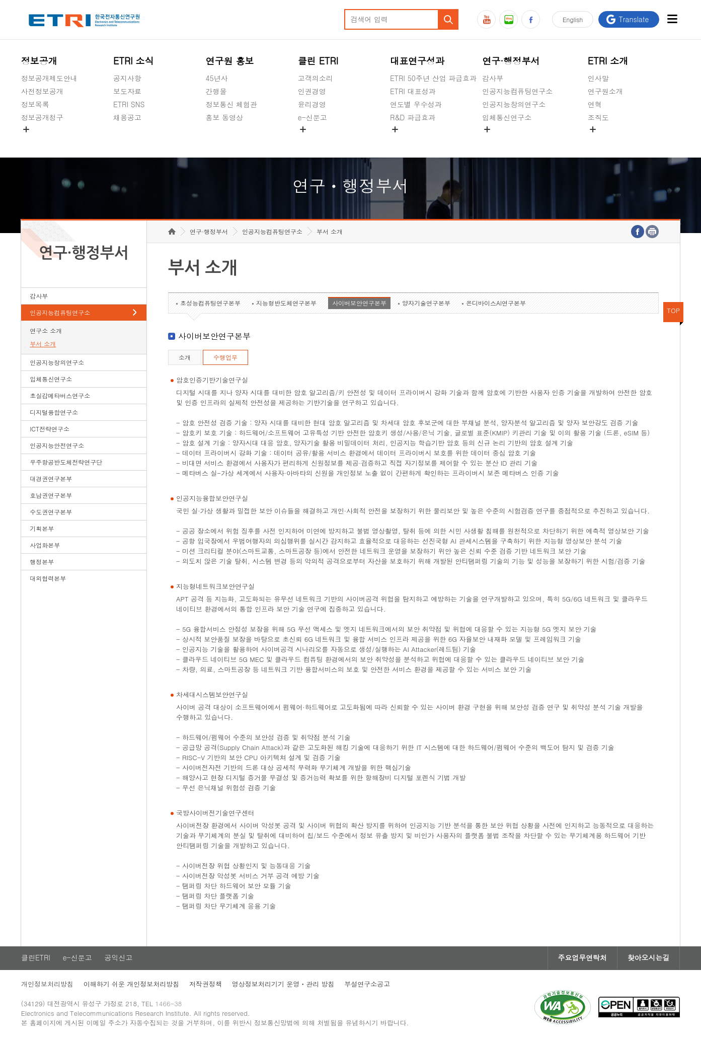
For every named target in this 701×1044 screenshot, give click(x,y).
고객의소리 (315, 78)
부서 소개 (43, 344)
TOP (673, 311)
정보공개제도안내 (49, 78)
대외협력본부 (48, 579)
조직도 (598, 117)
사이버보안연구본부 (359, 304)
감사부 (492, 78)
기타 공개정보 (610, 141)
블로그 (508, 19)
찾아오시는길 (648, 959)
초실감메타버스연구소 (517, 141)
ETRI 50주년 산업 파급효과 (433, 78)
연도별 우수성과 (416, 104)
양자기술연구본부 (426, 304)
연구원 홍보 (229, 60)
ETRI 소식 (133, 60)
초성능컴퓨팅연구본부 (210, 304)
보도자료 (127, 91)
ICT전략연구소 (49, 429)
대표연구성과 (417, 60)
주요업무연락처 (581, 959)
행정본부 (42, 562)
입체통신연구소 (506, 117)
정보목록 (35, 104)
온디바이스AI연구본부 (496, 304)
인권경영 (312, 91)
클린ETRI (35, 959)
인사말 (598, 78)
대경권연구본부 (51, 479)
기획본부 (42, 529)
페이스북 (530, 19)
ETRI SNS (128, 104)
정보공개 (39, 60)
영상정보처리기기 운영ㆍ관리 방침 (283, 985)
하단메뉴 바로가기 (0, 0)
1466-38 (168, 1005)
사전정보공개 (42, 91)
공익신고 (312, 141)
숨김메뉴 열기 (26, 129)
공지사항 (127, 78)
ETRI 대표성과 (413, 91)
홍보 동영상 (224, 117)
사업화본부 (45, 546)
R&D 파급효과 (412, 117)
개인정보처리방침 (47, 985)
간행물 (215, 91)
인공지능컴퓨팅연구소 (517, 91)
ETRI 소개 (608, 60)
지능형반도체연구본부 (286, 304)
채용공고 (127, 117)
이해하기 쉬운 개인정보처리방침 (132, 985)
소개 (185, 358)
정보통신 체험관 (231, 104)
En (573, 19)
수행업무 (225, 358)
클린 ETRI (318, 60)
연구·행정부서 (510, 60)
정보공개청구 (42, 117)
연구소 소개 (46, 331)
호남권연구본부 (51, 496)
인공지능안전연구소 (57, 446)
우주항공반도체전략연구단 (66, 463)
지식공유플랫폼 (414, 141)
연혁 (595, 104)
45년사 (216, 78)
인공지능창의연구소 (514, 104)
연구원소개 (605, 91)
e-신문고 (312, 117)
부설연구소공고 (368, 985)
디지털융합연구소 (54, 413)
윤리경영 (312, 104)
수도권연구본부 (51, 512)
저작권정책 (205, 985)
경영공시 (35, 141)
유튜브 (486, 19)
